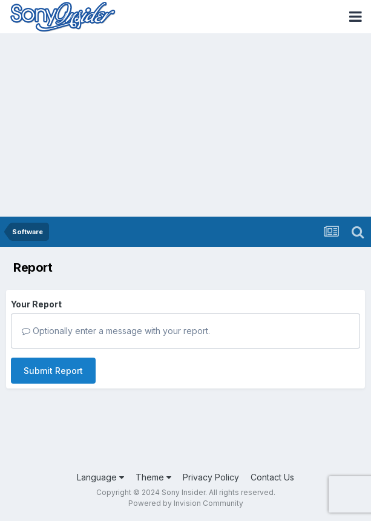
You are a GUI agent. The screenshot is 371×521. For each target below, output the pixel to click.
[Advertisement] (185, 126)
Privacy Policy (211, 477)
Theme (153, 477)
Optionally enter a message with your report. (116, 331)
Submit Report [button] (53, 370)
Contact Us (272, 477)
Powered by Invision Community (185, 503)
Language (100, 477)
